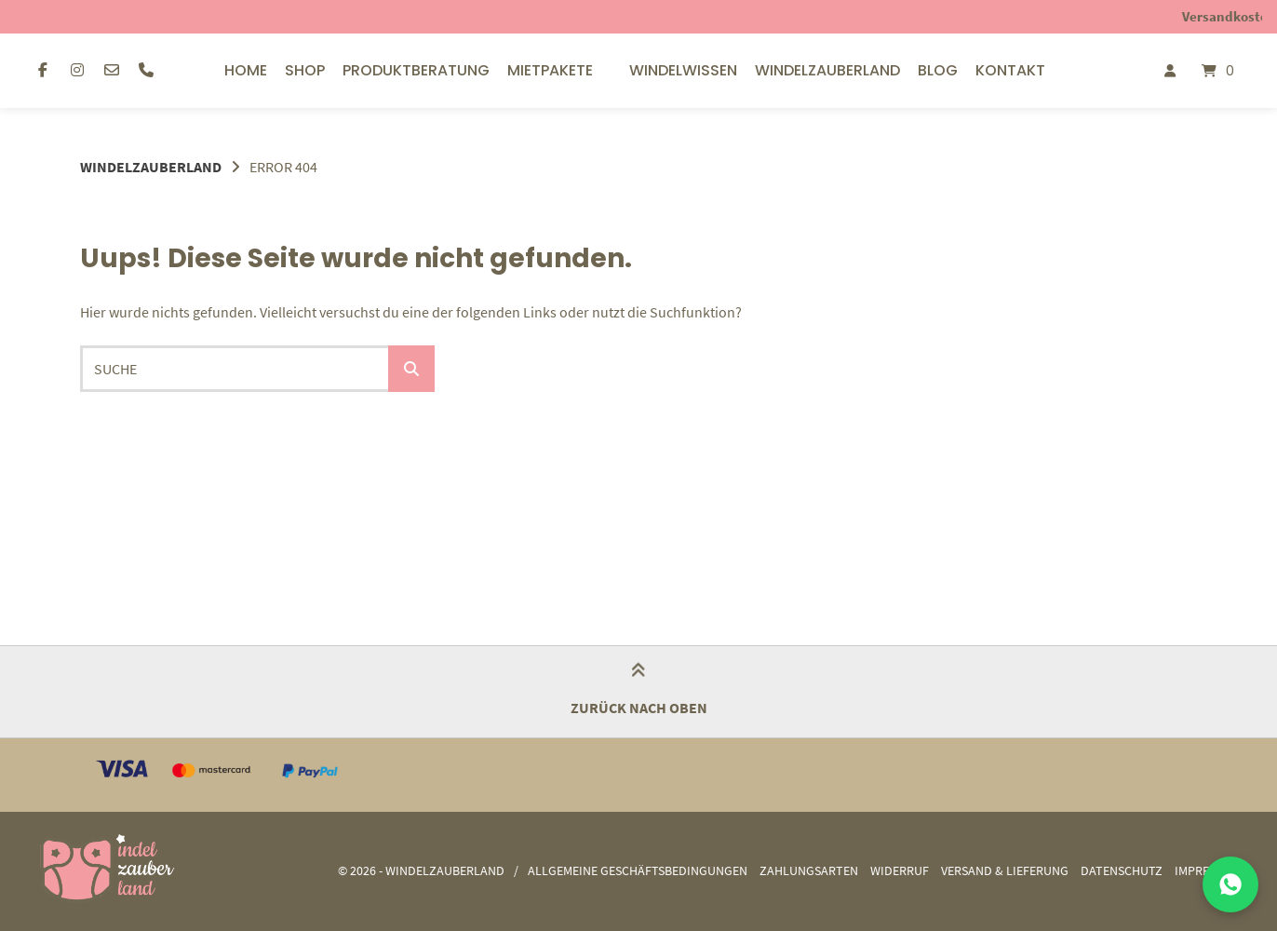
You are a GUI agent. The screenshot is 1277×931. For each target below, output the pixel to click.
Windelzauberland (827, 70)
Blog (938, 70)
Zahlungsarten (808, 871)
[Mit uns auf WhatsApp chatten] (1230, 884)
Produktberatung (416, 70)
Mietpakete (550, 70)
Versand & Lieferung (1005, 871)
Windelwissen (683, 70)
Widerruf (899, 871)
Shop (305, 70)
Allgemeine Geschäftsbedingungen (637, 871)
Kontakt (1010, 70)
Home (245, 70)
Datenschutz (1122, 871)
